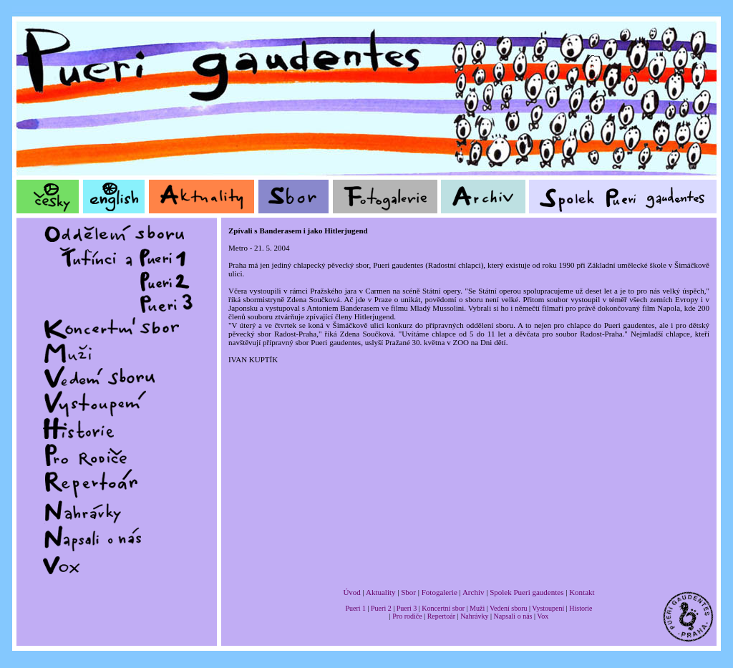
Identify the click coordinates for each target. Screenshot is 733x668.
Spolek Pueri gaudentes (526, 592)
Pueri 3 (407, 608)
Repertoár (441, 616)
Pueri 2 (381, 608)
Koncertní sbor (443, 608)
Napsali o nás (513, 616)
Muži (477, 608)
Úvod (351, 592)
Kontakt (581, 592)
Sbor (408, 592)
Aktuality (381, 592)
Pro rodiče (407, 616)
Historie (580, 608)
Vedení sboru (509, 608)
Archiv (473, 592)
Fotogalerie (439, 592)
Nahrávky (474, 616)
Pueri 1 (355, 608)
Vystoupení (548, 608)
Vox (542, 616)
